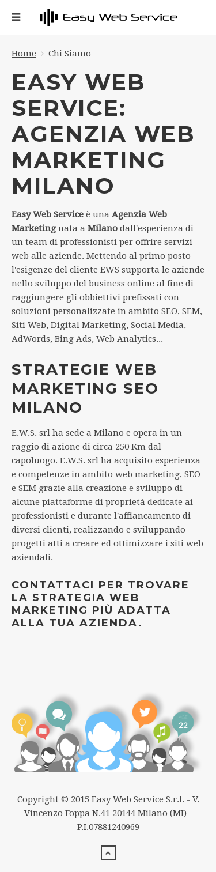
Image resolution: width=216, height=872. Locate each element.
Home (24, 53)
